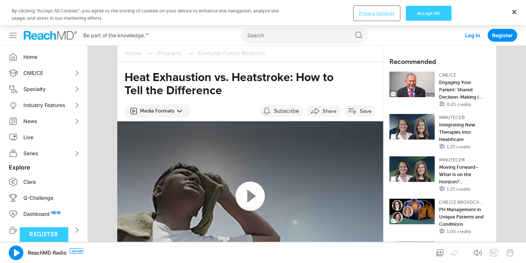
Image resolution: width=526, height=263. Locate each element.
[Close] (514, 251)
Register (502, 10)
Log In (472, 10)
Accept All (428, 251)
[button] (157, 85)
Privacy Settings (376, 251)
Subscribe (286, 85)
